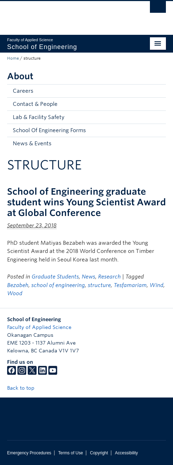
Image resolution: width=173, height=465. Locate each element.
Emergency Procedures (29, 452)
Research (109, 277)
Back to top (24, 388)
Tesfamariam (130, 285)
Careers (23, 91)
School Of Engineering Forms (49, 130)
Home (13, 58)
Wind (156, 285)
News (88, 277)
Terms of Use (70, 452)
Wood (14, 293)
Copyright (99, 452)
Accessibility (126, 452)
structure (99, 285)
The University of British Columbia (62, 14)
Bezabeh (17, 285)
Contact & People (35, 104)
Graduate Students (55, 277)
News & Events (32, 143)
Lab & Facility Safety (38, 117)
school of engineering (58, 285)
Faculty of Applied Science (39, 327)
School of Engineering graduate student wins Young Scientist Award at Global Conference (86, 202)
